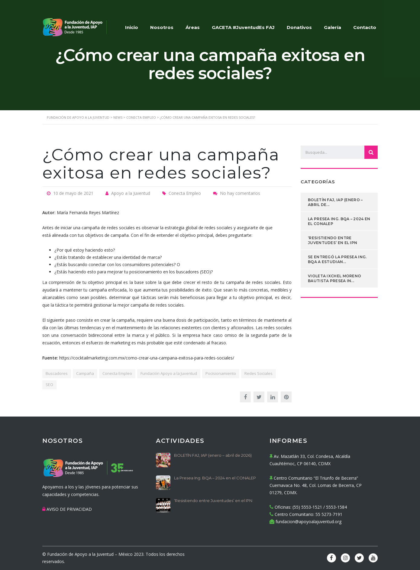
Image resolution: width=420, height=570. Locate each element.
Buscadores (57, 373)
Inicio (131, 27)
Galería (332, 27)
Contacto (364, 27)
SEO (49, 384)
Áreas (193, 27)
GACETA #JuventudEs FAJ (243, 27)
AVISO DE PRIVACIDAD (69, 509)
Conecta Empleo (117, 373)
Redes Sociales (258, 373)
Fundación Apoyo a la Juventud (169, 373)
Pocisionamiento (220, 373)
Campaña (85, 373)
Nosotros (161, 27)
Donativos (299, 27)
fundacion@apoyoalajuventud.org (308, 521)
